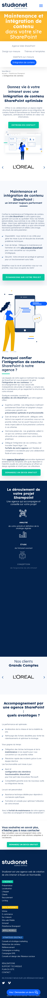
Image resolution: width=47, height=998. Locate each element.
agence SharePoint (15, 459)
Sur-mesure (6, 917)
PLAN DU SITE (8, 969)
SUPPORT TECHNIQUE (12, 966)
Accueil (4, 73)
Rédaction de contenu (11, 944)
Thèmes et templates (34, 51)
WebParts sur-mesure (23, 57)
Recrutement (7, 897)
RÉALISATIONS (8, 963)
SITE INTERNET (10, 907)
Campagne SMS (8, 953)
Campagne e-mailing (10, 950)
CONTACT (6, 972)
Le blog (5, 900)
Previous (3, 168)
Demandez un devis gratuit (21, 472)
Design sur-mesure (11, 51)
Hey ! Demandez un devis (23, 992)
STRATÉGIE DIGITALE (12, 937)
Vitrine (4, 911)
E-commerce (7, 914)
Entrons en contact (23, 125)
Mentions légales (34, 996)
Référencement (8, 947)
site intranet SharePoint (31, 248)
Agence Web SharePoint (23, 46)
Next (44, 168)
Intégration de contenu (24, 62)
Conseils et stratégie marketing (15, 941)
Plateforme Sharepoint (17, 73)
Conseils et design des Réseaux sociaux (18, 956)
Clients (4, 894)
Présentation (7, 885)
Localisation (7, 888)
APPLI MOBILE (9, 930)
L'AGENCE (7, 882)
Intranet (5, 923)
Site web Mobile (8, 920)
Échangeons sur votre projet (23, 277)
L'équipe (5, 891)
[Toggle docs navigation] (40, 6)
